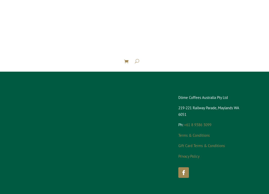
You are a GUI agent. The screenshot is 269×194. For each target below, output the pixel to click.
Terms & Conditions (194, 135)
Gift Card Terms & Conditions (201, 145)
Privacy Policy (189, 156)
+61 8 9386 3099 (197, 124)
